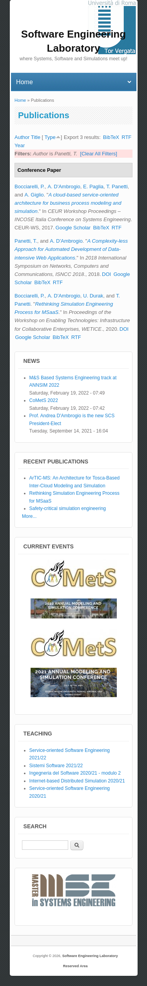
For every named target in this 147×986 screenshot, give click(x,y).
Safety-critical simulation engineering (67, 508)
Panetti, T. (26, 241)
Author (22, 137)
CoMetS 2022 (43, 400)
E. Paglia (93, 186)
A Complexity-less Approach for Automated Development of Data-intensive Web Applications (71, 249)
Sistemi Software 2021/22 (56, 765)
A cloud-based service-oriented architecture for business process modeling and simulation (68, 203)
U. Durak (93, 296)
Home (20, 100)
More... (29, 516)
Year (20, 145)
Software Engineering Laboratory (90, 956)
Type (49, 137)
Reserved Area (75, 966)
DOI (106, 274)
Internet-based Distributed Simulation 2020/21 (77, 781)
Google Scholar (73, 228)
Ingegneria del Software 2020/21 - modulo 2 (75, 773)
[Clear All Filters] (98, 154)
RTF (126, 137)
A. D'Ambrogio (63, 186)
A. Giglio (34, 195)
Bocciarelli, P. (30, 186)
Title (35, 137)
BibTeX (111, 137)
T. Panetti (116, 186)
